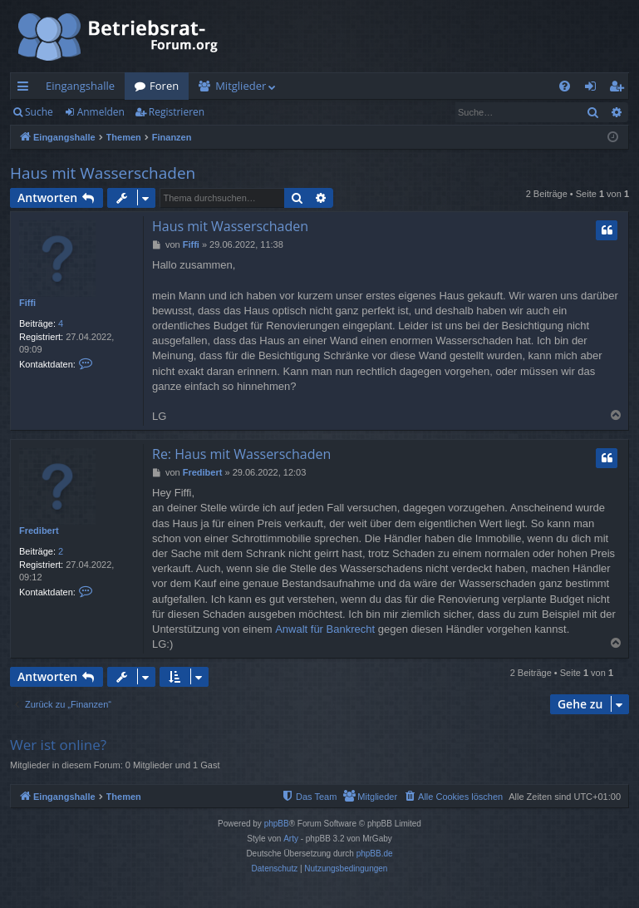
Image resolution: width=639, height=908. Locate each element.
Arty (290, 838)
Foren (164, 85)
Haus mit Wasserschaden (102, 173)
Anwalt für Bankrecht (325, 629)
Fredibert (39, 530)
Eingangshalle (80, 85)
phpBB (276, 823)
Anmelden (101, 112)
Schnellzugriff (26, 89)
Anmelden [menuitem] (595, 89)
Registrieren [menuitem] (620, 89)
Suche (39, 112)
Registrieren (176, 112)
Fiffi (27, 303)
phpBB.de (374, 853)
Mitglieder (240, 85)
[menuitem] (565, 86)
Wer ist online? (58, 744)
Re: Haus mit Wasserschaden (241, 454)
